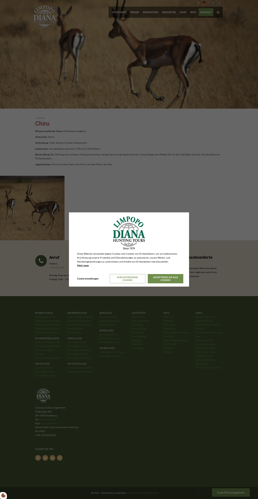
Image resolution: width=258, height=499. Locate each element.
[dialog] (129, 249)
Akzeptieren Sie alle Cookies (165, 279)
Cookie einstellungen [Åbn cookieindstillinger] (88, 278)
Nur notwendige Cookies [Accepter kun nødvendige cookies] (127, 279)
